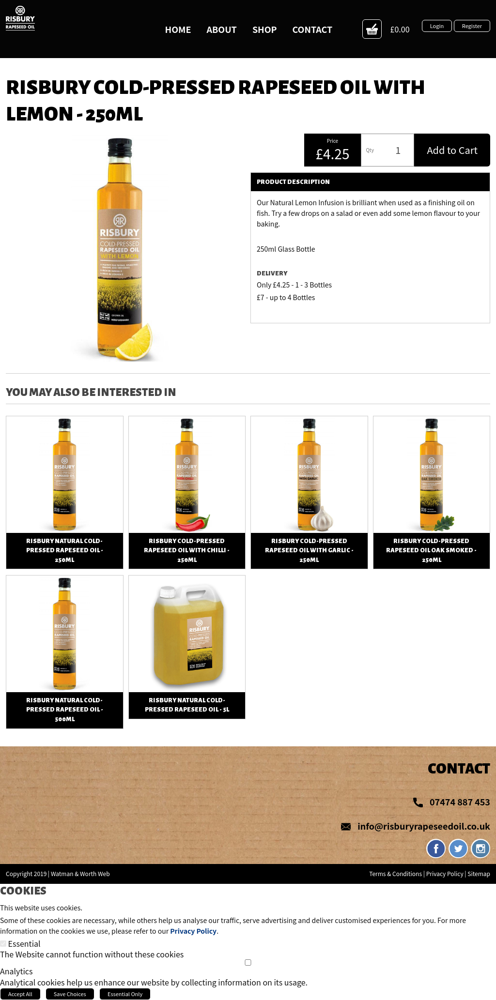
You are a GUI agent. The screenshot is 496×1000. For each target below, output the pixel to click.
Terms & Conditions (395, 873)
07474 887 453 (460, 801)
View (64, 421)
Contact (459, 768)
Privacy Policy (445, 873)
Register (472, 26)
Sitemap (478, 873)
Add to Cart (452, 150)
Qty (369, 149)
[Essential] (3, 943)
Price (332, 140)
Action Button (372, 29)
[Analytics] (248, 962)
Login (437, 26)
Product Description (293, 182)
